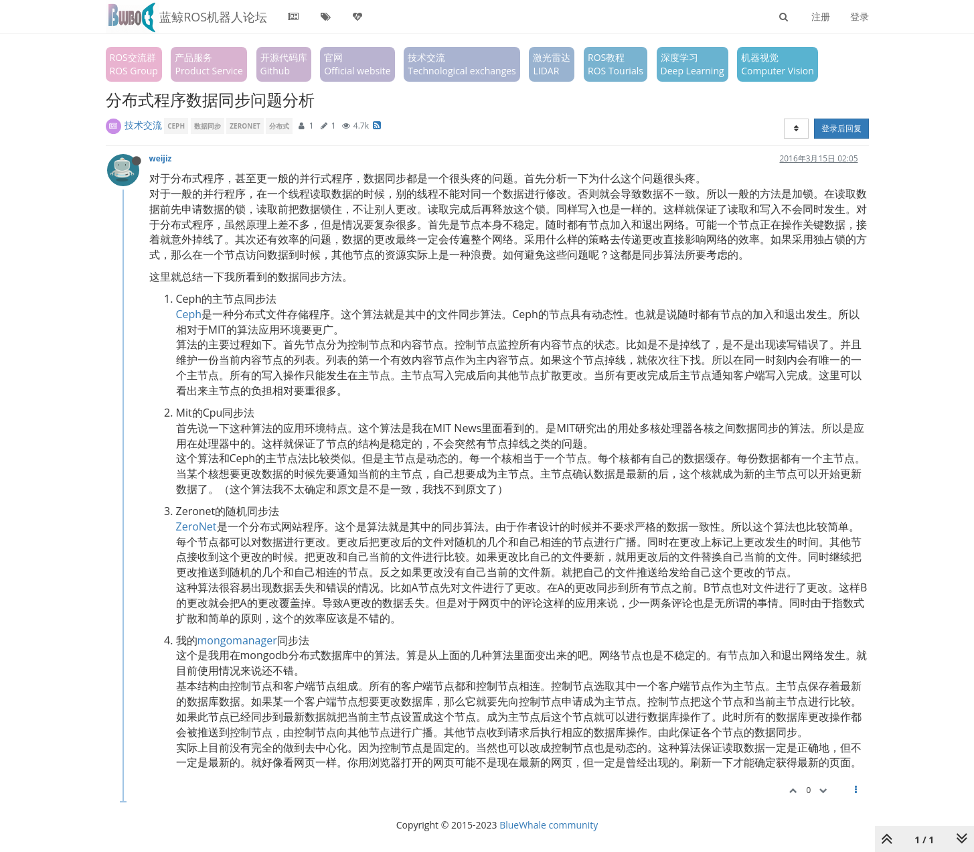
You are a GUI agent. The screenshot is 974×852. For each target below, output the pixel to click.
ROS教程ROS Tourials (615, 64)
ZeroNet (196, 526)
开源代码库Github (283, 64)
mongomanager (237, 640)
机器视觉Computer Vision (777, 64)
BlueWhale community (548, 825)
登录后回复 (841, 128)
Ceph (189, 314)
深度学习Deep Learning (692, 64)
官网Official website (357, 64)
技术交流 (143, 125)
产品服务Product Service (208, 64)
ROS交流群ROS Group (134, 64)
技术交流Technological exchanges (462, 64)
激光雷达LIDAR (551, 64)
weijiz (160, 158)
